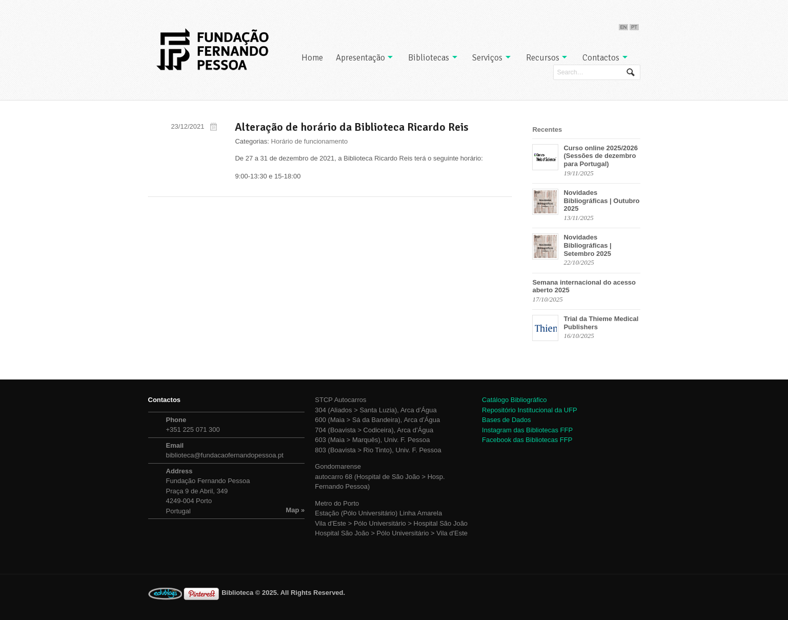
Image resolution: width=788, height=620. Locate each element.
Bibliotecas (428, 57)
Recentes (547, 129)
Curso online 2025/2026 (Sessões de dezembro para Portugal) (600, 156)
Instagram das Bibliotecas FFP (527, 430)
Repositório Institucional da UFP (529, 410)
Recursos (542, 57)
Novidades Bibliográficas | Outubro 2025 (601, 200)
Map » (295, 510)
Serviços (487, 57)
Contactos (600, 57)
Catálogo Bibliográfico (514, 400)
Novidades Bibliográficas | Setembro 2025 (587, 245)
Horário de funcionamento (309, 141)
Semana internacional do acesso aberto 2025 (584, 286)
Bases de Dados (506, 420)
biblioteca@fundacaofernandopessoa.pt (225, 455)
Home (312, 57)
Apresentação (360, 57)
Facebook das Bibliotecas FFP (527, 440)
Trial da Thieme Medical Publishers (600, 323)
